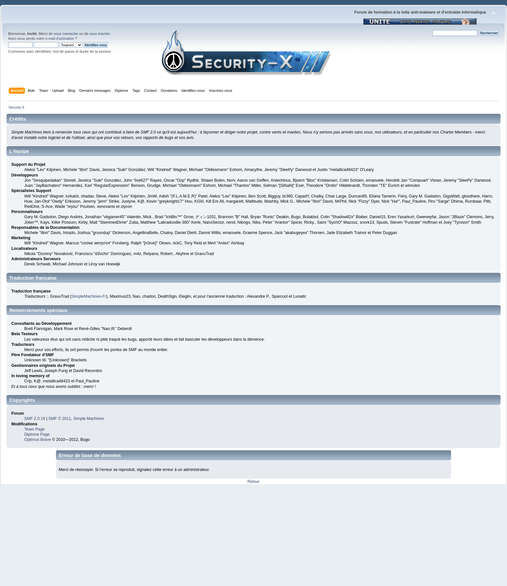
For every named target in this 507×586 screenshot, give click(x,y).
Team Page (34, 429)
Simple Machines (88, 418)
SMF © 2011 (60, 418)
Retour (253, 481)
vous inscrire (99, 34)
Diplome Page (36, 434)
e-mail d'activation (59, 38)
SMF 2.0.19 (34, 418)
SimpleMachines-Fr (88, 296)
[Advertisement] (253, 532)
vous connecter (66, 34)
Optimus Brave (37, 439)
